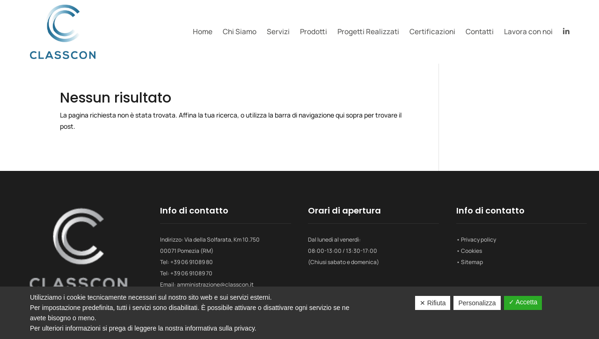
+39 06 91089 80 (191, 262)
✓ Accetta (523, 302)
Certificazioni (432, 32)
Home (202, 32)
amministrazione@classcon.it (215, 284)
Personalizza (477, 303)
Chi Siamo (239, 32)
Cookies (471, 251)
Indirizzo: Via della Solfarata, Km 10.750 (210, 239)
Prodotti (313, 32)
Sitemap (472, 262)
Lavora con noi (528, 32)
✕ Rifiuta (433, 303)
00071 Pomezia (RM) (186, 251)
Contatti (480, 32)
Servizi (278, 32)
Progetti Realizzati (368, 32)
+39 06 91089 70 (191, 273)
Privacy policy (478, 239)
